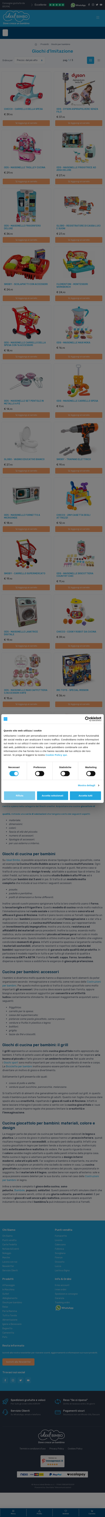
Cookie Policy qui (56, 755)
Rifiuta (19, 795)
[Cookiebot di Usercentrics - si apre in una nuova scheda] (87, 719)
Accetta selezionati (52, 795)
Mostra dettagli (86, 785)
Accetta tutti (85, 795)
